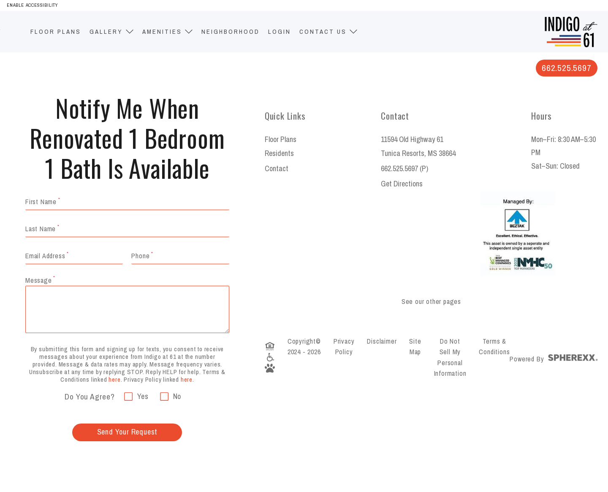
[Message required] (127, 309)
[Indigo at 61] (571, 20)
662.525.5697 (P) (404, 168)
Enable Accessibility (32, 5)
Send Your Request (127, 431)
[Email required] (74, 255)
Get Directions (402, 183)
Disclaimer (381, 341)
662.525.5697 (567, 68)
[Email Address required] (180, 255)
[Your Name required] (127, 201)
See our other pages (431, 301)
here (114, 379)
